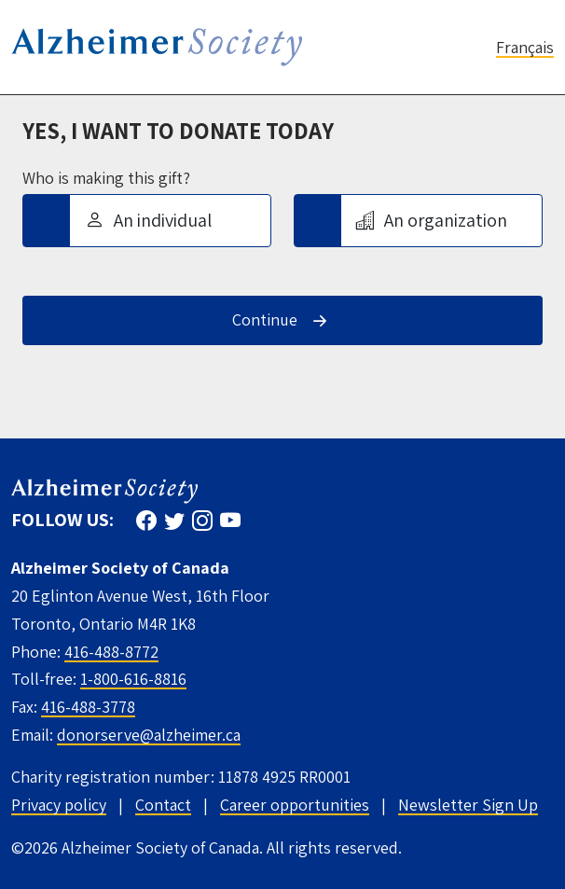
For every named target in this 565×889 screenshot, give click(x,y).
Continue (264, 319)
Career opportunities (294, 804)
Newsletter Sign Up (468, 804)
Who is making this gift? (106, 178)
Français (525, 47)
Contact (163, 804)
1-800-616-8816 (133, 678)
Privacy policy (58, 804)
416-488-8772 (111, 651)
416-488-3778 (88, 706)
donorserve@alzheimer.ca (149, 734)
